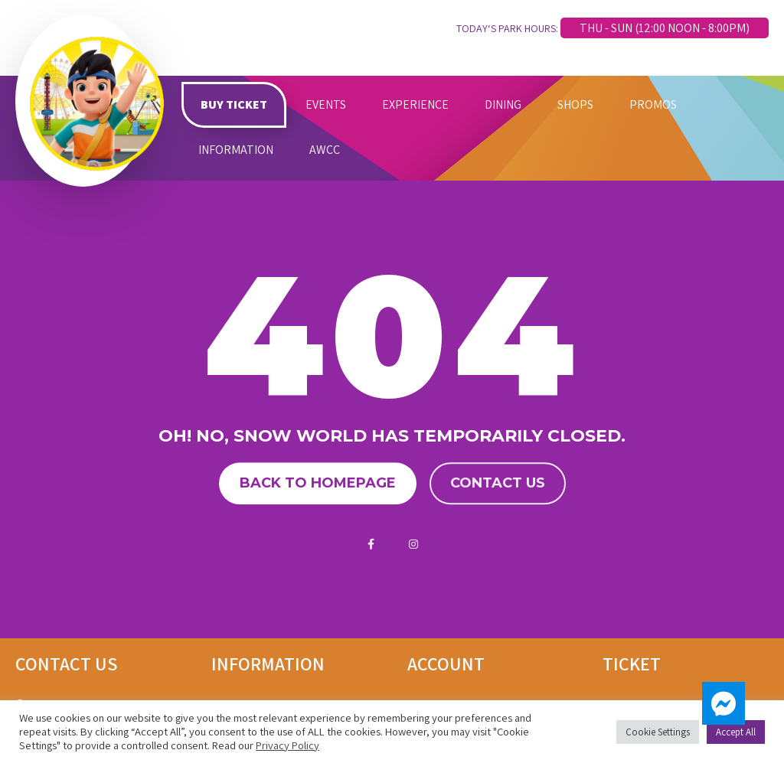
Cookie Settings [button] (658, 732)
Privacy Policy (287, 745)
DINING (503, 104)
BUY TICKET (234, 104)
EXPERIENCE (415, 104)
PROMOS (653, 104)
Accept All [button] (736, 732)
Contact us (497, 483)
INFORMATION (235, 150)
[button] (723, 703)
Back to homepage (318, 483)
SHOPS (575, 104)
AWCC (324, 150)
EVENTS (325, 104)
